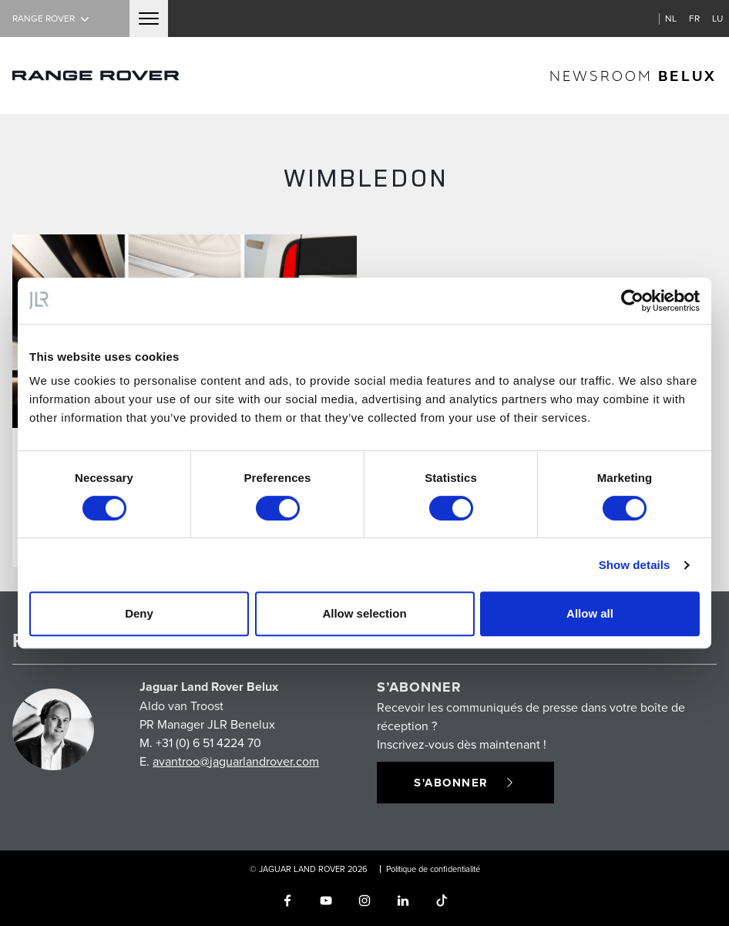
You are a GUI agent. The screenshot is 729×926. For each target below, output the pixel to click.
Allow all (589, 613)
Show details (634, 564)
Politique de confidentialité (433, 869)
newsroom (633, 75)
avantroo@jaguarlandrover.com (236, 761)
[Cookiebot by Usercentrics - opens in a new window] (632, 300)
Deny (139, 613)
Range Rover (52, 18)
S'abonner (465, 782)
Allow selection (364, 613)
